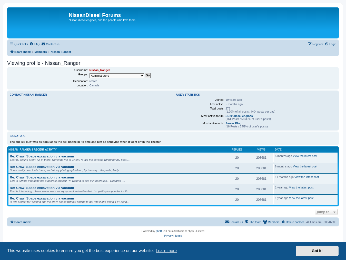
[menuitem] (34, 44)
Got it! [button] (317, 251)
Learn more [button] (166, 250)
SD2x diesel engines (239, 115)
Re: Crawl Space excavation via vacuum (42, 156)
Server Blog (233, 123)
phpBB (160, 231)
